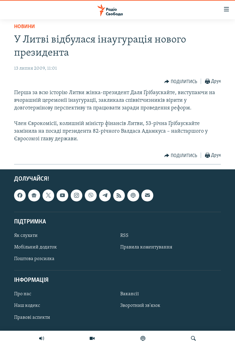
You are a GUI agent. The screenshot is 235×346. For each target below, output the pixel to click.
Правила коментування (146, 247)
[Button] (180, 81)
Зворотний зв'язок (140, 306)
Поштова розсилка (34, 258)
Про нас (22, 294)
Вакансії (129, 294)
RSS (124, 235)
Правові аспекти (32, 317)
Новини (24, 27)
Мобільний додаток (35, 247)
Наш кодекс (27, 306)
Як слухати (26, 235)
